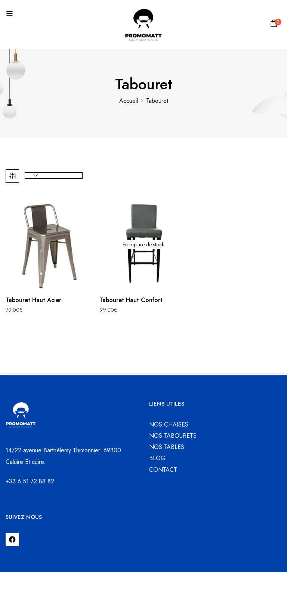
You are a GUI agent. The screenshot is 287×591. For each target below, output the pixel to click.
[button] (275, 25)
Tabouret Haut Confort (131, 300)
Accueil (128, 100)
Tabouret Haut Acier (33, 300)
